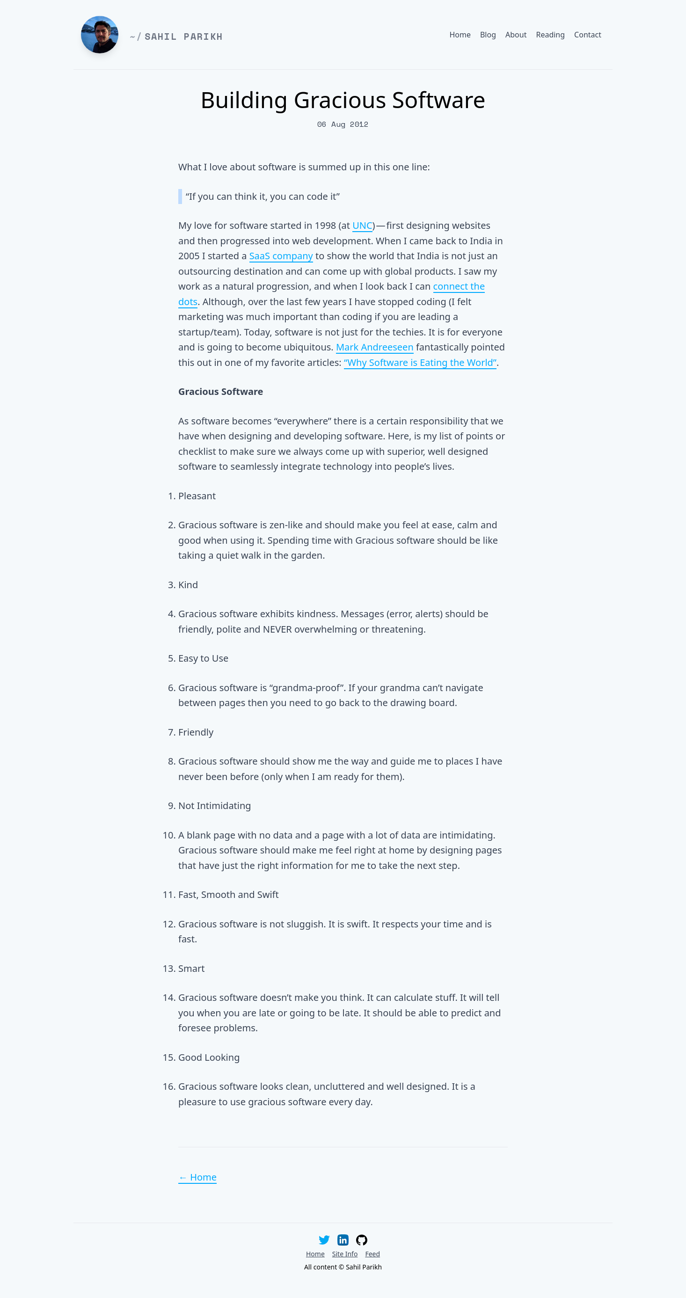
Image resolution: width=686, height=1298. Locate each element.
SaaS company (281, 255)
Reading (550, 34)
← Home (197, 1177)
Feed (372, 1253)
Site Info (345, 1253)
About (515, 34)
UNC (362, 225)
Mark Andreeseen (375, 347)
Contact (587, 34)
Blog (488, 34)
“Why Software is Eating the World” (420, 362)
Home (460, 34)
